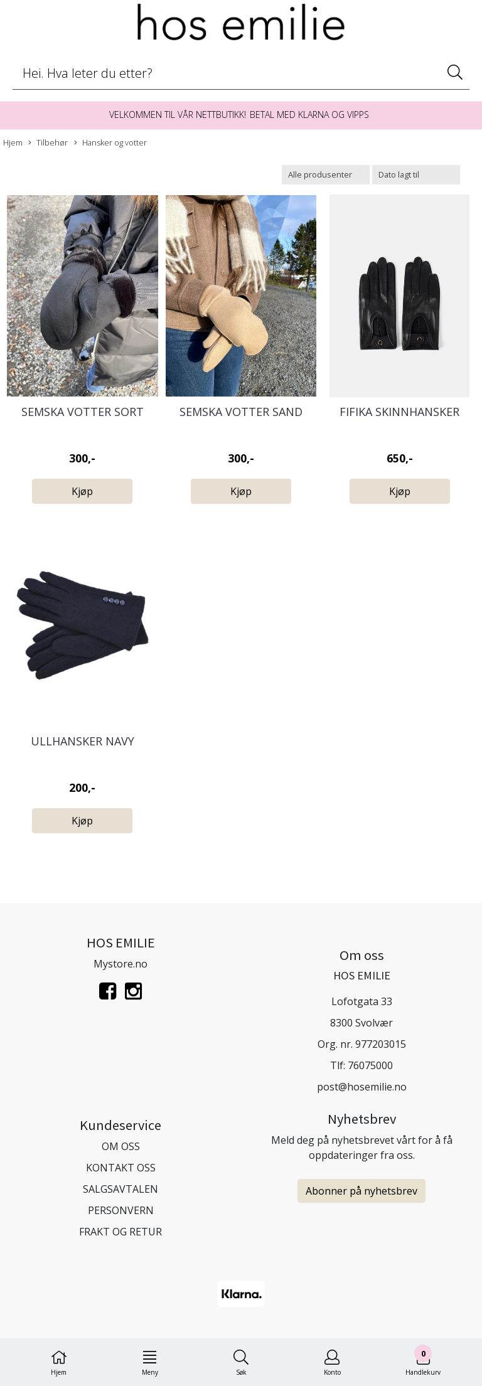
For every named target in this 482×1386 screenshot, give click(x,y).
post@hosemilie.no (362, 1087)
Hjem (13, 142)
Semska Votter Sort (82, 411)
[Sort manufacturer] (326, 174)
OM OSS (121, 1146)
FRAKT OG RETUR (120, 1232)
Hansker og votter (110, 143)
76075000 (370, 1065)
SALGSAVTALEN (120, 1189)
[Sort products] (416, 174)
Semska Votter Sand (241, 411)
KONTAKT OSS (121, 1168)
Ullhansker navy (82, 741)
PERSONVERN (121, 1210)
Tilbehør (48, 143)
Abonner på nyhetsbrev (361, 1191)
